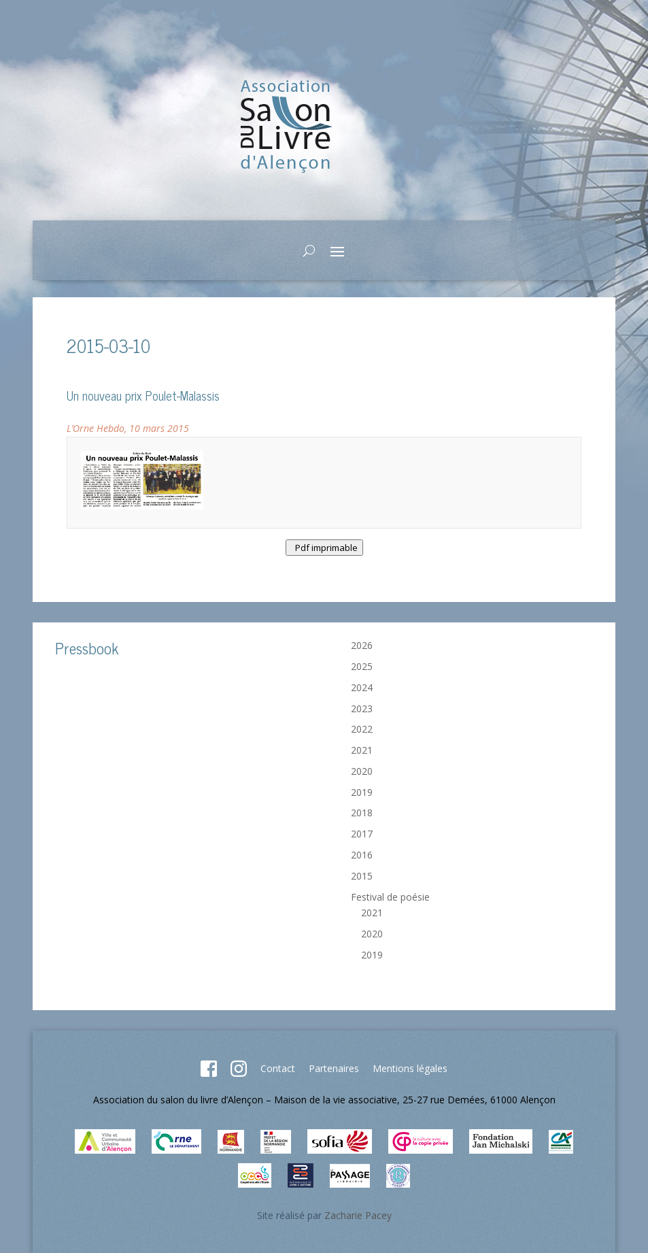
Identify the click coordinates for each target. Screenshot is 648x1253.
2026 (362, 645)
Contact (277, 1068)
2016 (362, 854)
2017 (362, 833)
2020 (362, 771)
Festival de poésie (390, 896)
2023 (362, 708)
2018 (362, 812)
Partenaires (334, 1068)
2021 (362, 750)
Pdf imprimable (324, 547)
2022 (362, 728)
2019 (362, 792)
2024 (362, 687)
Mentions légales (410, 1068)
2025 (362, 666)
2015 (362, 875)
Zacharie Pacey (358, 1215)
